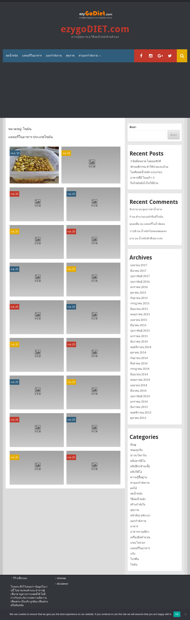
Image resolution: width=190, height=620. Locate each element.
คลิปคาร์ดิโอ (137, 460)
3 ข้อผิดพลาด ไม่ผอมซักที (145, 161)
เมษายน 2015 (138, 319)
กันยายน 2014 (139, 358)
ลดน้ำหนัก (12, 55)
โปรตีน (134, 559)
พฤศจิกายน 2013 (140, 412)
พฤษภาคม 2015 (140, 314)
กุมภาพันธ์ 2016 (140, 281)
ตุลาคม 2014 (138, 352)
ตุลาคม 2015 (138, 292)
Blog (133, 444)
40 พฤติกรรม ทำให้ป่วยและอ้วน (149, 166)
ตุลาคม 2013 (138, 417)
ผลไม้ (133, 488)
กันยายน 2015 (139, 298)
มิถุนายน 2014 (139, 374)
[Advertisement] (95, 90)
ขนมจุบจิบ (136, 450)
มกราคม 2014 (139, 401)
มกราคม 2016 (139, 287)
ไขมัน (133, 564)
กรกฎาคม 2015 (139, 303)
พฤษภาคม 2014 (140, 379)
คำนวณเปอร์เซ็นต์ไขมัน (149, 216)
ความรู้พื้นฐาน (138, 477)
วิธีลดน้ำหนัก (138, 499)
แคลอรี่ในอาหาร (32, 55)
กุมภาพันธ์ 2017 (140, 276)
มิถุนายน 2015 (139, 308)
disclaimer (62, 583)
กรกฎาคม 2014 (139, 368)
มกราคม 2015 (139, 336)
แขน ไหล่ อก (137, 542)
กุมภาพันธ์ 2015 (140, 330)
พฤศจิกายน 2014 (140, 347)
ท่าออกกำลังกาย (88, 55)
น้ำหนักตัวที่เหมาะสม (151, 238)
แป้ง (132, 553)
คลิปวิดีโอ (136, 471)
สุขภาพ (70, 55)
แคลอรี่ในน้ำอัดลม (154, 223)
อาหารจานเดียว (139, 531)
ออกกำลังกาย (54, 55)
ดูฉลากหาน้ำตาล (152, 209)
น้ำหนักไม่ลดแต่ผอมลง (154, 231)
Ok (176, 614)
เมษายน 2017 (138, 265)
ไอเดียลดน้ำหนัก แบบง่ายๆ (146, 172)
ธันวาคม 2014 (139, 341)
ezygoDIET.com (95, 29)
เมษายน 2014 (138, 385)
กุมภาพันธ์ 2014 (140, 396)
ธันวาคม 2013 (139, 407)
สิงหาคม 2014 (139, 363)
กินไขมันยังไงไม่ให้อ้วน (144, 183)
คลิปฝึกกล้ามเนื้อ (140, 466)
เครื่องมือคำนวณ (140, 537)
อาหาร (134, 526)
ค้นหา (133, 127)
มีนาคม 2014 (138, 390)
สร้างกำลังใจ (137, 504)
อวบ (132, 238)
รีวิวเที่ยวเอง (20, 578)
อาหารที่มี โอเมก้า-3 (142, 177)
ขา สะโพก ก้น (138, 455)
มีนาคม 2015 (138, 325)
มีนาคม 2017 (138, 270)
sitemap (61, 578)
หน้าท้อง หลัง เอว (140, 515)
